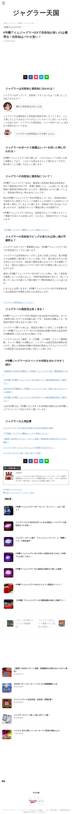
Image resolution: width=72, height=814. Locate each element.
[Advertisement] (36, 58)
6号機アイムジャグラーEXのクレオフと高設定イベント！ (40, 583)
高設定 (7, 491)
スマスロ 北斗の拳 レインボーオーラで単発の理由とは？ (38, 729)
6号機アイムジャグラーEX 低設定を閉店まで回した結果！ (41, 567)
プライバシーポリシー (9, 808)
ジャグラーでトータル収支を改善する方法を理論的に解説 (31, 427)
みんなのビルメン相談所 (36, 808)
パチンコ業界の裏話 (51, 808)
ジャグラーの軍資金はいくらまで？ (20, 302)
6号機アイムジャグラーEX (14, 488)
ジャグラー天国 (36, 13)
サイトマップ (22, 808)
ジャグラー (25, 491)
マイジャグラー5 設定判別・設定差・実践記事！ (35, 698)
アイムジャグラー (15, 491)
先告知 (32, 491)
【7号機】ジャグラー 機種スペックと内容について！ (28, 230)
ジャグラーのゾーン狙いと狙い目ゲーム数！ (24, 451)
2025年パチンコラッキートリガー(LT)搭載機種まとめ (37, 682)
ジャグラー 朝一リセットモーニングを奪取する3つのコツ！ (31, 446)
